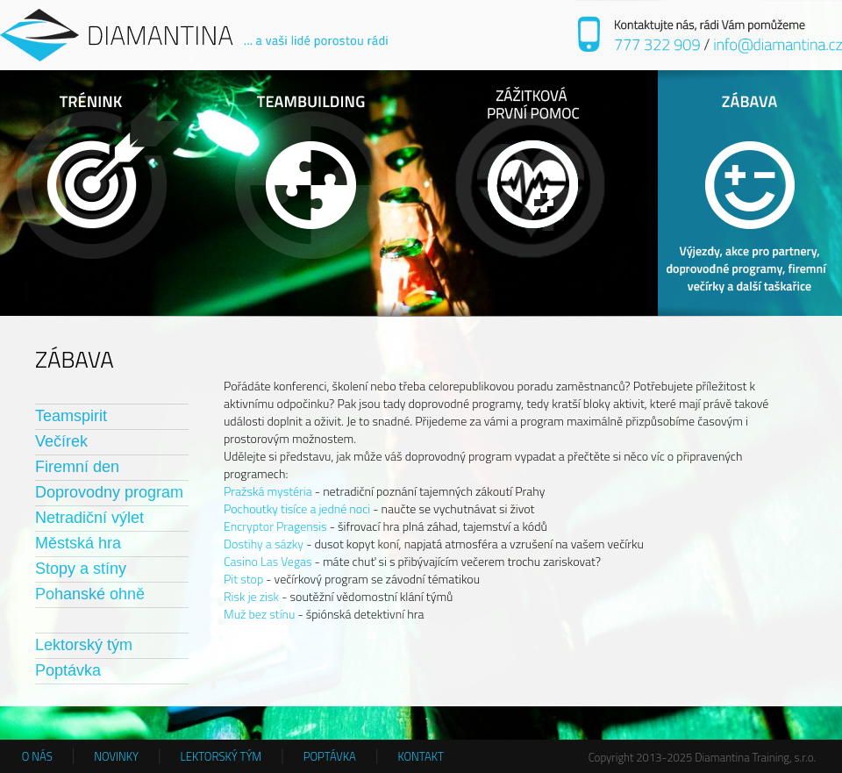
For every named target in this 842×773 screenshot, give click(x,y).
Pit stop (243, 578)
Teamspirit (71, 416)
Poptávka (68, 670)
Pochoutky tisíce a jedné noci (297, 508)
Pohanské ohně (90, 594)
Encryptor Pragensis (275, 526)
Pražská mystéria (268, 491)
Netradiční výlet (89, 517)
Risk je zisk (251, 596)
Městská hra (78, 543)
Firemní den (77, 467)
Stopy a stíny (80, 568)
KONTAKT (420, 756)
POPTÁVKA (329, 756)
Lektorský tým (83, 645)
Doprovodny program (109, 492)
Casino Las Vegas (268, 561)
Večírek (61, 441)
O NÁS (37, 756)
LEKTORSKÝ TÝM (221, 756)
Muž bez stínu (259, 614)
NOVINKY (116, 756)
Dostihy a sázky (263, 543)
